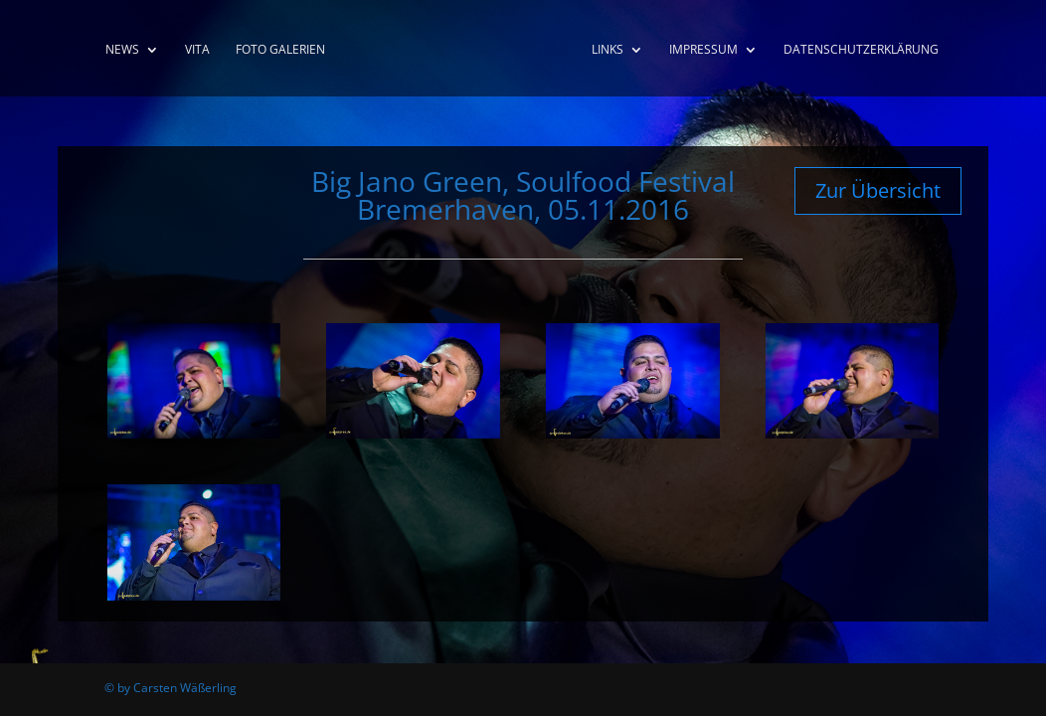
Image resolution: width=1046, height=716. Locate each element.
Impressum (703, 50)
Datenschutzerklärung (861, 50)
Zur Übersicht (878, 190)
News (122, 50)
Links (607, 50)
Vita (197, 50)
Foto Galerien (280, 50)
